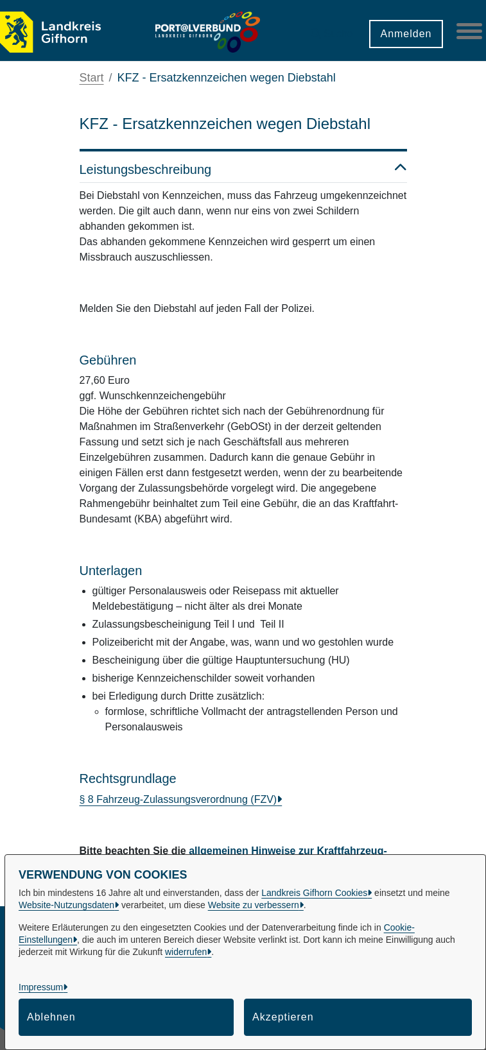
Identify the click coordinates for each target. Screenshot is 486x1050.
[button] (332, 29)
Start (92, 77)
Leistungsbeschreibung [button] (243, 169)
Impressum (41, 987)
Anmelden (405, 33)
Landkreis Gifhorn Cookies (314, 893)
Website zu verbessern (253, 905)
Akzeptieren (283, 1016)
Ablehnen (51, 1016)
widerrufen (186, 952)
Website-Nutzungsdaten (66, 905)
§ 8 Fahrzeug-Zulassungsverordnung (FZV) (178, 799)
